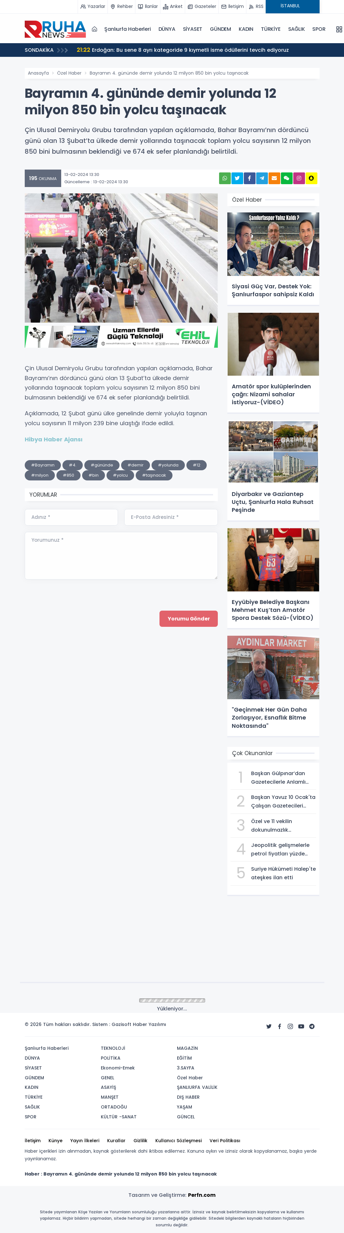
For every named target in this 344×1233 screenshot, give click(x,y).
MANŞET (110, 1097)
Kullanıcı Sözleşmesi (178, 1140)
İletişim (33, 1140)
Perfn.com (202, 1195)
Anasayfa (38, 73)
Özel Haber (69, 73)
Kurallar (116, 1140)
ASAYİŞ (108, 1087)
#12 (196, 465)
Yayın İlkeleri (84, 1140)
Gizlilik (140, 1140)
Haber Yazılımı (149, 1024)
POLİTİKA (110, 1058)
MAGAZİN (187, 1048)
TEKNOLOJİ (113, 1048)
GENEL (107, 1078)
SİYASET (193, 29)
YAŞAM (184, 1107)
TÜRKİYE (271, 29)
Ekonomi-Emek (118, 1068)
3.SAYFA (185, 1068)
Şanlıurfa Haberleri (127, 29)
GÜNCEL (186, 1117)
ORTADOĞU (114, 1107)
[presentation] (73, 671)
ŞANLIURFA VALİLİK (197, 1087)
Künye (55, 1140)
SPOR (318, 29)
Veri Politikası (225, 1140)
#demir (135, 465)
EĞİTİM (184, 1058)
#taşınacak (154, 475)
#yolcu (120, 475)
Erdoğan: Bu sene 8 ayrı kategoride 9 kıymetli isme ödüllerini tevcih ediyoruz (183, 50)
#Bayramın (43, 465)
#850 (68, 475)
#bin (93, 475)
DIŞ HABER (188, 1097)
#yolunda (168, 465)
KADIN (246, 29)
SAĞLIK (296, 29)
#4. (72, 465)
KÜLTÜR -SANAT (119, 1117)
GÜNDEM (220, 29)
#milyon (40, 475)
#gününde (102, 465)
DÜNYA (167, 29)
